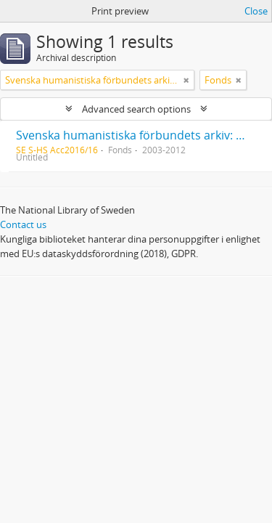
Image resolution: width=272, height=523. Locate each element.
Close (256, 10)
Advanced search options (136, 108)
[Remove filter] (186, 80)
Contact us (23, 224)
